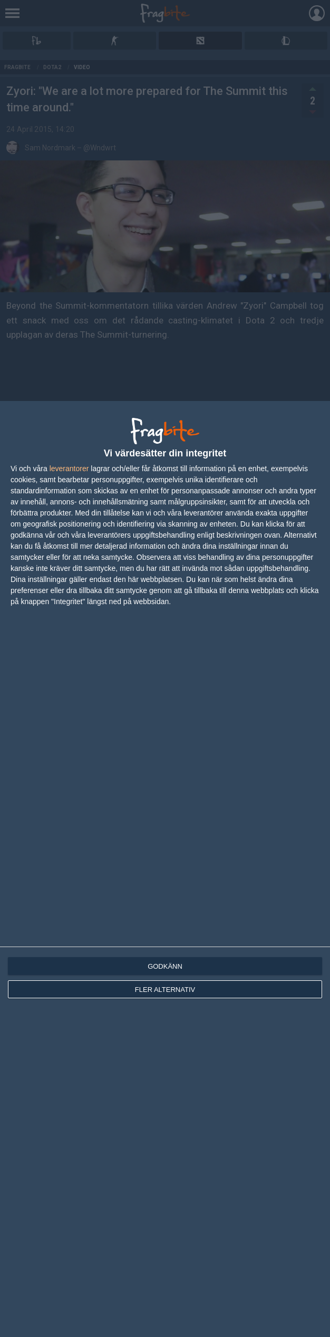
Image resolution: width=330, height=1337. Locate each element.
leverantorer (69, 468)
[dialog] (165, 869)
